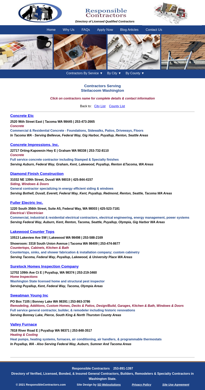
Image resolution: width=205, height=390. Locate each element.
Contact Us (154, 30)
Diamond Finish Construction (37, 174)
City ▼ (114, 73)
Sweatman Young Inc (29, 295)
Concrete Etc (22, 116)
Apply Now (105, 30)
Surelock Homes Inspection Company (44, 266)
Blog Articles (129, 30)
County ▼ (135, 73)
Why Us (68, 30)
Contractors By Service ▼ (84, 73)
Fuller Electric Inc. (26, 203)
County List (117, 106)
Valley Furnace (23, 324)
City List (99, 106)
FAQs (86, 30)
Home (51, 30)
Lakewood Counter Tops (32, 232)
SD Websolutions (109, 384)
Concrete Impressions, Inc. (34, 145)
